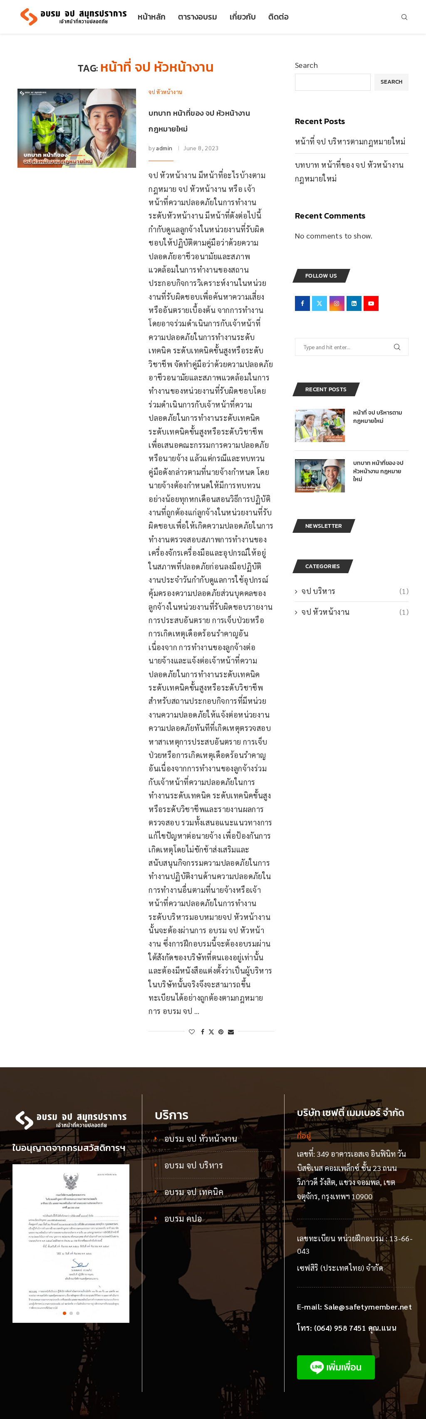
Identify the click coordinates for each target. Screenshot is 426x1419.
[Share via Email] (231, 1031)
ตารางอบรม (197, 17)
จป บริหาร (355, 591)
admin (164, 148)
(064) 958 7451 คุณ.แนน (355, 1327)
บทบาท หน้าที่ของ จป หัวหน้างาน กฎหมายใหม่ (378, 471)
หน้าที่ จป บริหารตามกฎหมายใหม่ (350, 141)
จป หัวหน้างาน (355, 611)
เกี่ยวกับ (243, 17)
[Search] (404, 17)
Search (306, 65)
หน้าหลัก (152, 17)
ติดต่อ (278, 17)
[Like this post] (192, 1031)
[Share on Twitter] (211, 1031)
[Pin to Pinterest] (220, 1031)
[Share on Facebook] (202, 1031)
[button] (64, 1313)
